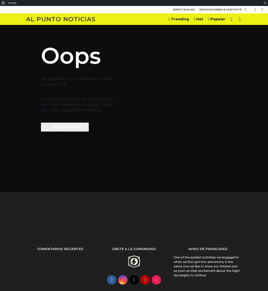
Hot (198, 19)
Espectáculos (184, 9)
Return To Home (64, 127)
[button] (245, 9)
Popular (216, 19)
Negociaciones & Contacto (221, 9)
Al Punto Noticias (61, 19)
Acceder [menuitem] (12, 2)
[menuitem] (3, 3)
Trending (178, 19)
